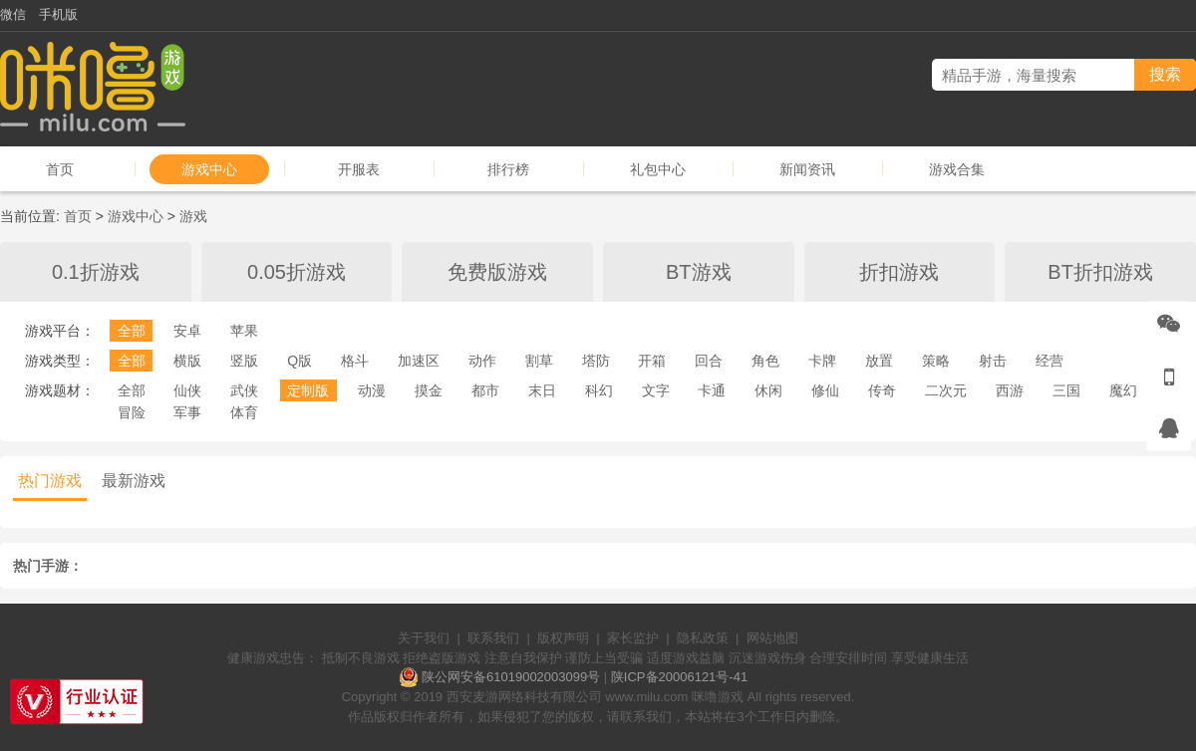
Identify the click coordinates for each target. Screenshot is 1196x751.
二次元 (946, 390)
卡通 (712, 390)
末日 (542, 390)
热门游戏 (50, 480)
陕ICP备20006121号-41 (679, 676)
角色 (765, 361)
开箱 (652, 361)
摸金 (429, 390)
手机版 (58, 14)
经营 (1049, 361)
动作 (482, 361)
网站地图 (772, 637)
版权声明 (563, 637)
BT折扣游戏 (1100, 272)
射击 (993, 361)
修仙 (825, 390)
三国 (1066, 390)
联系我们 (493, 637)
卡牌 (822, 361)
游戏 (193, 216)
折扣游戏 (899, 272)
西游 (1010, 390)
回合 (709, 361)
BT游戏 (699, 272)
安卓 (187, 331)
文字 (656, 390)
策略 (936, 361)
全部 (132, 331)
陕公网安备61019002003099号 (511, 676)
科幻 (599, 390)
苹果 (244, 331)
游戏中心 (209, 169)
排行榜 (508, 169)
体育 (244, 412)
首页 (60, 169)
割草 (539, 361)
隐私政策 (703, 637)
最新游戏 (133, 480)
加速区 (419, 361)
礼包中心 (658, 169)
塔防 (596, 361)
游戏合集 (957, 169)
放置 (879, 361)
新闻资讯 (807, 169)
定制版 (308, 390)
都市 (485, 390)
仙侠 (187, 390)
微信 (13, 14)
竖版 (244, 361)
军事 (187, 412)
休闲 (768, 390)
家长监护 (633, 637)
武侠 (244, 390)
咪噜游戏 (718, 696)
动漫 (372, 390)
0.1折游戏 (96, 272)
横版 (187, 361)
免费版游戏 (497, 272)
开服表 (359, 169)
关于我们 (423, 637)
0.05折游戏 (296, 272)
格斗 (355, 361)
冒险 (132, 412)
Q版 (299, 361)
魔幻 (1123, 390)
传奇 (882, 390)
